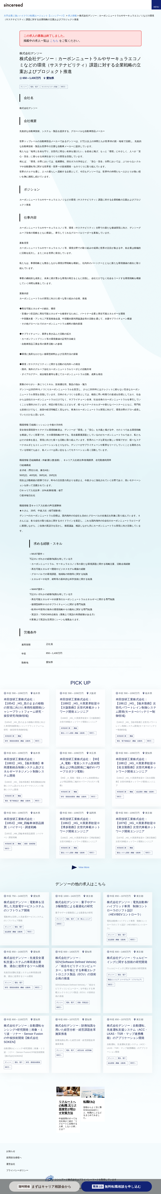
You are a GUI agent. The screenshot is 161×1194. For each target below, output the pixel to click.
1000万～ (59, 924)
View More (80, 867)
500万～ (38, 741)
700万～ (30, 932)
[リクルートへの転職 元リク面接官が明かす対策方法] (68, 1095)
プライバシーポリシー (17, 1170)
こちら (54, 40)
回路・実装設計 (83, 1002)
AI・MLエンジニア (84, 919)
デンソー (8, 927)
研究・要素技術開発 (33, 1062)
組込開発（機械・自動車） (145, 792)
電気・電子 (18, 927)
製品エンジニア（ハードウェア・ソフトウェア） (125, 979)
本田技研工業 (9, 736)
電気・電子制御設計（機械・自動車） (130, 741)
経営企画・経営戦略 (85, 1050)
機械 (19, 736)
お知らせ (10, 1151)
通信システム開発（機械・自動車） (73, 733)
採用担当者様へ (14, 1157)
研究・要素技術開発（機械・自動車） (18, 741)
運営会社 (10, 1164)
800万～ (38, 801)
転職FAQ (89, 1101)
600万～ (133, 940)
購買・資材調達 (29, 844)
